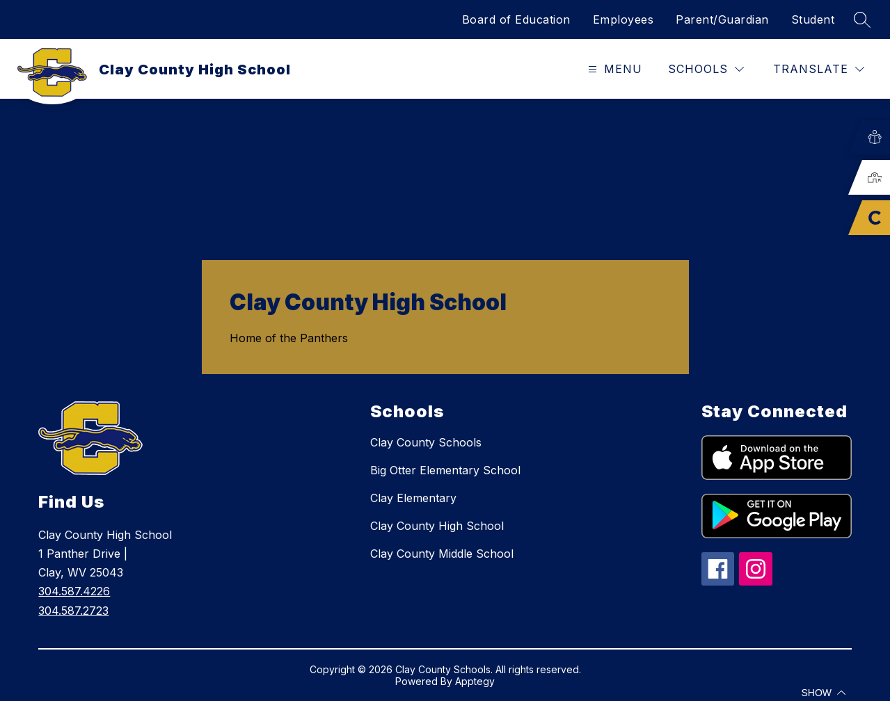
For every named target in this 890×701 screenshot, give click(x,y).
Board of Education (516, 19)
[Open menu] (613, 69)
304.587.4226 (74, 591)
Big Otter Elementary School (445, 470)
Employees (623, 19)
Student (813, 19)
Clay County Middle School (442, 554)
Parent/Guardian (722, 19)
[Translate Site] (819, 69)
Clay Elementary (413, 498)
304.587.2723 (73, 611)
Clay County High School (437, 526)
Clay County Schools (426, 442)
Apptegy (475, 681)
